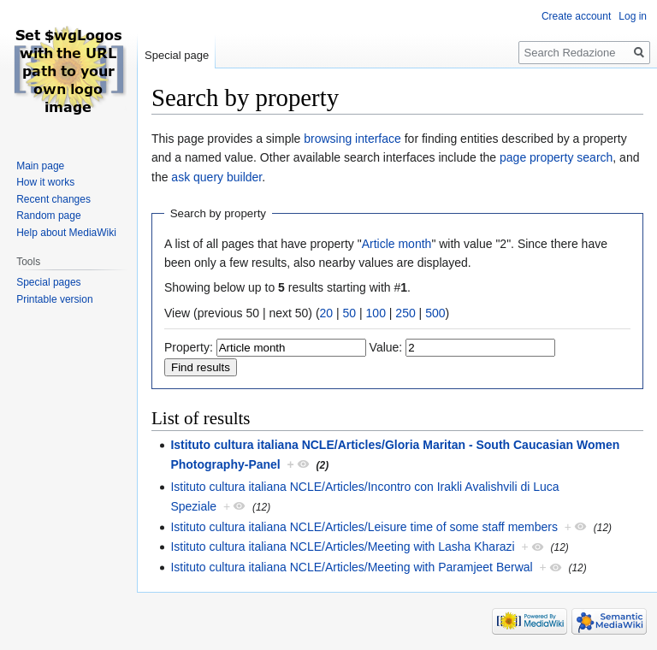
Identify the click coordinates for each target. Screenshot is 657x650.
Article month (397, 244)
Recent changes (53, 199)
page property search (556, 157)
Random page (48, 216)
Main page (40, 166)
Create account (576, 16)
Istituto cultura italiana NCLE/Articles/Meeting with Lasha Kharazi (342, 546)
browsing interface (352, 138)
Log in (633, 16)
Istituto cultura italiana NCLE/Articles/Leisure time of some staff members (364, 527)
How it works (45, 182)
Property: (188, 347)
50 (350, 313)
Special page (177, 55)
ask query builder (216, 177)
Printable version (54, 299)
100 (376, 313)
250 (405, 313)
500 (435, 313)
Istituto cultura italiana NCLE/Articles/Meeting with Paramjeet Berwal (351, 567)
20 (327, 313)
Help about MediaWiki (66, 233)
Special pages (48, 282)
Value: (386, 347)
